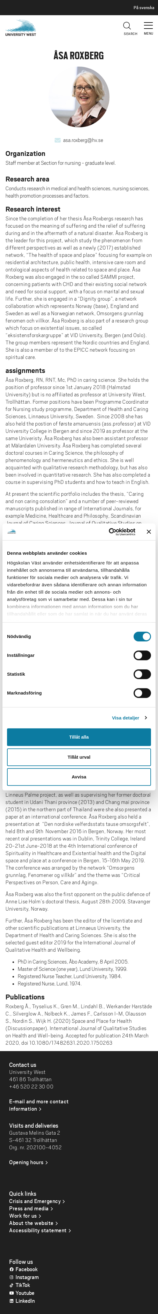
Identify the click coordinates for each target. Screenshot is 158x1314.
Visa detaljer (125, 717)
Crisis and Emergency (35, 1201)
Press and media (29, 1208)
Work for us (23, 1215)
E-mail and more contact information (39, 1105)
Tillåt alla (79, 737)
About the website (31, 1222)
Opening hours (26, 1162)
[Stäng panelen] (149, 532)
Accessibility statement (38, 1230)
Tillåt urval (79, 757)
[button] (148, 22)
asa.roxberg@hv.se (83, 140)
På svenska (144, 7)
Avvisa (79, 776)
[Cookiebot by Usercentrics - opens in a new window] (108, 532)
